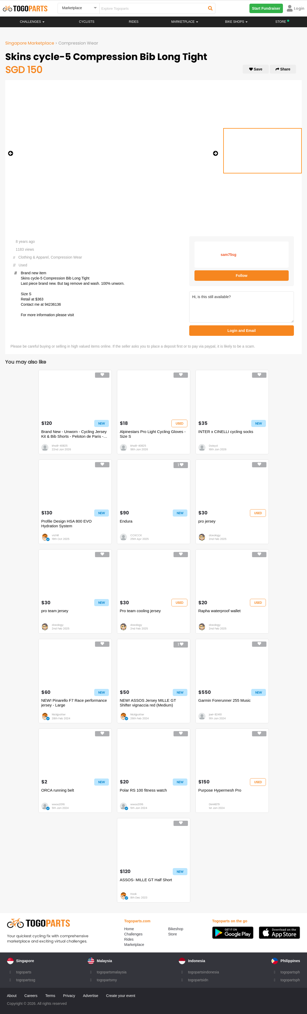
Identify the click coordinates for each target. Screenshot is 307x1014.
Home (129, 929)
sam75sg (228, 255)
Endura (126, 521)
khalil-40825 (60, 446)
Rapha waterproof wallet (219, 611)
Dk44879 (214, 804)
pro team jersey (54, 611)
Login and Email (241, 330)
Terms (50, 996)
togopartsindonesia (203, 972)
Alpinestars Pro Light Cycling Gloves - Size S (153, 434)
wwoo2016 (58, 804)
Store (172, 934)
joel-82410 (215, 714)
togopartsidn (198, 980)
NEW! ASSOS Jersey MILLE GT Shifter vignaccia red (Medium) (148, 702)
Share (283, 69)
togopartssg (25, 980)
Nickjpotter (59, 714)
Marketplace (134, 944)
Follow (241, 275)
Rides (133, 22)
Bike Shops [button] (236, 22)
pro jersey (207, 521)
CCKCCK (136, 535)
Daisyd (213, 446)
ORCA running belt (57, 790)
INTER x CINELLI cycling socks (225, 431)
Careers (30, 996)
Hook (133, 894)
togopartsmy (107, 980)
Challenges (32, 22)
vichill (55, 535)
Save (256, 69)
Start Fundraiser (266, 8)
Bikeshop (175, 929)
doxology (215, 535)
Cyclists (86, 22)
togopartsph (290, 972)
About (12, 996)
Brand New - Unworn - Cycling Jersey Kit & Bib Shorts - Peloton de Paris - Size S (74, 434)
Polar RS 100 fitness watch (143, 790)
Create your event (120, 996)
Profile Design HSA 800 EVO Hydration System (66, 523)
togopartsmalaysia (112, 972)
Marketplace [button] (184, 22)
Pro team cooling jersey (140, 611)
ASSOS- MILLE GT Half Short (146, 880)
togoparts (23, 972)
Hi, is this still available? (241, 307)
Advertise (90, 996)
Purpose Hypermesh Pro (219, 790)
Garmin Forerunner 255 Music (224, 700)
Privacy (69, 996)
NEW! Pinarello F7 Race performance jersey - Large (74, 702)
